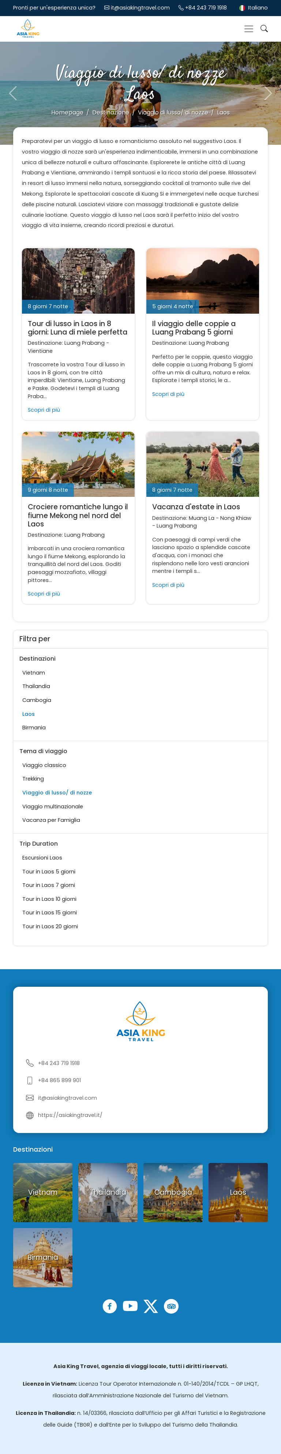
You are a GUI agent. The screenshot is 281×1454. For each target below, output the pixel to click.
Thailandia (36, 686)
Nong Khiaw (235, 518)
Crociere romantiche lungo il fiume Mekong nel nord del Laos (78, 515)
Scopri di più (44, 409)
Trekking (33, 778)
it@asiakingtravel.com (140, 7)
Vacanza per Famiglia (51, 820)
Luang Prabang (84, 343)
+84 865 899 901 (59, 1080)
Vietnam (33, 672)
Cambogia (36, 700)
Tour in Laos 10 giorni (49, 899)
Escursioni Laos (42, 857)
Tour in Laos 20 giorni (50, 926)
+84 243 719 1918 (206, 7)
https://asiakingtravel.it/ (70, 1115)
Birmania (34, 727)
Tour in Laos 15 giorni (49, 912)
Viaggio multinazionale (52, 806)
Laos (28, 714)
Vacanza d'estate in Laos (196, 507)
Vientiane (40, 351)
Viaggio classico (44, 765)
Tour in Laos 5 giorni (48, 871)
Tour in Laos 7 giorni (48, 885)
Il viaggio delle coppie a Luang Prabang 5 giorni (194, 328)
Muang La (201, 518)
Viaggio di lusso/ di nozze (57, 792)
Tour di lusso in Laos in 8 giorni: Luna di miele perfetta (77, 328)
